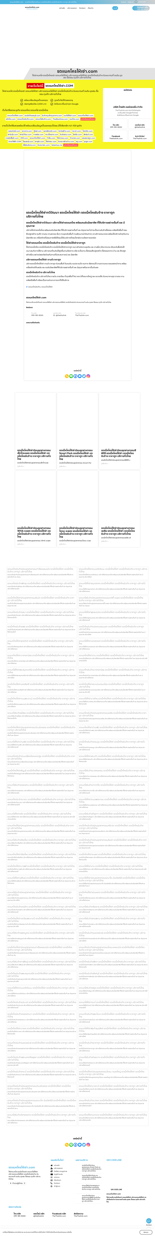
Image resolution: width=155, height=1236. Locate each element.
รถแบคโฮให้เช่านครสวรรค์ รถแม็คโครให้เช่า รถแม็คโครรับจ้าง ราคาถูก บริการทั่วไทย (112, 642)
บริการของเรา (72, 8)
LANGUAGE (141, 2)
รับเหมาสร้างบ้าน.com (66, 141)
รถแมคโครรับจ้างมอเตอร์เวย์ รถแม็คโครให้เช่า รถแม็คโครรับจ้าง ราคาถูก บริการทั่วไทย (40, 1044)
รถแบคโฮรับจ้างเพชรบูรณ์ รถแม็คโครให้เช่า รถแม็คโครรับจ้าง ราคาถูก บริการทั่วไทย (40, 934)
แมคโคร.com (74, 119)
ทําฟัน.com (51, 138)
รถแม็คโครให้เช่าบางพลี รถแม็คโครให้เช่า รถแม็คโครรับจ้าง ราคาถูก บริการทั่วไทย (41, 866)
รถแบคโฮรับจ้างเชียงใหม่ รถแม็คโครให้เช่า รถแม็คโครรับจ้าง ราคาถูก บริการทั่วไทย (41, 840)
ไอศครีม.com (88, 131)
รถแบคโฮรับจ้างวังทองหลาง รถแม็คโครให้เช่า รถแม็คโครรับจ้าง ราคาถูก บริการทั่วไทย (41, 1116)
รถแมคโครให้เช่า (47, 286)
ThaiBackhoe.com (60, 119)
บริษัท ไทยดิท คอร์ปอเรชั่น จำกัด (128, 107)
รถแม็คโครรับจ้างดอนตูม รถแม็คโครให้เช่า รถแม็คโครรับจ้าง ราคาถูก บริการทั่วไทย (112, 743)
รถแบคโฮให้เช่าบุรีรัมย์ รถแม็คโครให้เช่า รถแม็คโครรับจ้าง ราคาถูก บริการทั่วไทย (40, 878)
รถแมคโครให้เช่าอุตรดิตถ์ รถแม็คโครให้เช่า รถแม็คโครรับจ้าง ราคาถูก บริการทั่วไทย (40, 642)
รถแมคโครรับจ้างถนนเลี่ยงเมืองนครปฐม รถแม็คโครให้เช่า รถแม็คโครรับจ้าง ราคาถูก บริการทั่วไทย (41, 757)
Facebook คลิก (80, 313)
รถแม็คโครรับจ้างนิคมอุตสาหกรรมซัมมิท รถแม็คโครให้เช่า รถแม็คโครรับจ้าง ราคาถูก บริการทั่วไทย (113, 841)
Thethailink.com (116, 138)
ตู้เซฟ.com (38, 131)
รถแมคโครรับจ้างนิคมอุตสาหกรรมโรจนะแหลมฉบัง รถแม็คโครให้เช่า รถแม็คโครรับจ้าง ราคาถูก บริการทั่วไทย (112, 949)
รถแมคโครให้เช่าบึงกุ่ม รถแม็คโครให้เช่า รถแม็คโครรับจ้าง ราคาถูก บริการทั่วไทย (91, 1177)
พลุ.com (79, 141)
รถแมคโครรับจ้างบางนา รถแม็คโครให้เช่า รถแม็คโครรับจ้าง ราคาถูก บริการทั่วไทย (41, 799)
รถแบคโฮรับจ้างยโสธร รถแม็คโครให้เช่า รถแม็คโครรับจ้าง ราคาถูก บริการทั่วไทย (40, 713)
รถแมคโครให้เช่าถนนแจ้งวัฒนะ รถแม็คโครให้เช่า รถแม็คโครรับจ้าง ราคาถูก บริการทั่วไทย (113, 570)
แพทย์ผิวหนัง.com (50, 131)
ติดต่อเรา (123, 2)
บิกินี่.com (24, 138)
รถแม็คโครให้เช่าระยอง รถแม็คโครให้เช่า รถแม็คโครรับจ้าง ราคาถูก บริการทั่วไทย (112, 854)
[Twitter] (84, 376)
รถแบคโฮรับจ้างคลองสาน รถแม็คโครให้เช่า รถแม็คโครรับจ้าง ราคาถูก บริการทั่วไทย (40, 786)
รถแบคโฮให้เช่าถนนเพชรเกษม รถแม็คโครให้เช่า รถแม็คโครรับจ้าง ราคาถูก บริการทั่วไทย (112, 801)
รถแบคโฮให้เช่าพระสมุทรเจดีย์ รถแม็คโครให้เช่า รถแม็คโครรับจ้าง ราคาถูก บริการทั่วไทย (40, 671)
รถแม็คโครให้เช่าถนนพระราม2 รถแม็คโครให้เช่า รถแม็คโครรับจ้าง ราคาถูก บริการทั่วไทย (41, 700)
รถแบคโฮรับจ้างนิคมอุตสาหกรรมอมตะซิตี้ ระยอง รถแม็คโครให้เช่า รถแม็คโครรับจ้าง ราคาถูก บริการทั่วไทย (111, 599)
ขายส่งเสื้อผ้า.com (12, 138)
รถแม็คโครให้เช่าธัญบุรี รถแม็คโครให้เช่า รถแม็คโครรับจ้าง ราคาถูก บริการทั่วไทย (40, 770)
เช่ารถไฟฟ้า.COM (14, 141)
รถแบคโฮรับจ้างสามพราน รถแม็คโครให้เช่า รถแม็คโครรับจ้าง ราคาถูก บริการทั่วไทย (112, 920)
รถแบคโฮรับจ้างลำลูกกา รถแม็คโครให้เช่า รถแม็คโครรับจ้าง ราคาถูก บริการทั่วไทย (113, 813)
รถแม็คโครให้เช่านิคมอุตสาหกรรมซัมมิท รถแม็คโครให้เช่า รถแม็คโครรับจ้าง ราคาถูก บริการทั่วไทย (40, 599)
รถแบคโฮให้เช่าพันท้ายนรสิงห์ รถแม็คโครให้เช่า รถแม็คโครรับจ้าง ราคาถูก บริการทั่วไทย (112, 1030)
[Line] (71, 376)
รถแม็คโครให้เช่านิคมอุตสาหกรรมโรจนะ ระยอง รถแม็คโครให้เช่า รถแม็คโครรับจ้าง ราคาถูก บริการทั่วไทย (76, 532)
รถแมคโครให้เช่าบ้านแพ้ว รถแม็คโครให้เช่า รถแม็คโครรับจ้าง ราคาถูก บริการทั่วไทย (113, 727)
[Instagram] (88, 376)
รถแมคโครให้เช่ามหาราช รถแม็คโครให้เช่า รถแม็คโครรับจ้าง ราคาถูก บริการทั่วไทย (113, 1115)
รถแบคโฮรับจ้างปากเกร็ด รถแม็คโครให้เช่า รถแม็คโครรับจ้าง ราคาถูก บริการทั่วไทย (112, 786)
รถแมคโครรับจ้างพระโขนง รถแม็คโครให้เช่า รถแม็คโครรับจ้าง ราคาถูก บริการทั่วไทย (112, 1015)
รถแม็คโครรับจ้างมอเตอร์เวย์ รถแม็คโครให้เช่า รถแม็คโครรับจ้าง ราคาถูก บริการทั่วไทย (112, 934)
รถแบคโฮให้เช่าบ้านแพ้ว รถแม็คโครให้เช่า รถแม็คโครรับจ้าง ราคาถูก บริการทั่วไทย (40, 741)
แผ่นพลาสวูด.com (88, 138)
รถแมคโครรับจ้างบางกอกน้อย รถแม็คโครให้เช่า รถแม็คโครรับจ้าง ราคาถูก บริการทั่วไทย (113, 671)
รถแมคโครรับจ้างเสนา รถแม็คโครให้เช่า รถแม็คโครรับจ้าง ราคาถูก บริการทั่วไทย (40, 612)
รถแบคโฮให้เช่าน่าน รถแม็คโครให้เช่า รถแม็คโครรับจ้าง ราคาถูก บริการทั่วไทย (111, 866)
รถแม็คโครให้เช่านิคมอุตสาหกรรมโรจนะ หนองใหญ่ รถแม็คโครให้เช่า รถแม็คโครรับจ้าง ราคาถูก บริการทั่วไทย (111, 1073)
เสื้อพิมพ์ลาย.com (29, 145)
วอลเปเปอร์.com (14, 131)
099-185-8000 (142, 9)
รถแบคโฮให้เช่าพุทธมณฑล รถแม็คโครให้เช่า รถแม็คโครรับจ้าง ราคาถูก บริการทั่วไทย (112, 613)
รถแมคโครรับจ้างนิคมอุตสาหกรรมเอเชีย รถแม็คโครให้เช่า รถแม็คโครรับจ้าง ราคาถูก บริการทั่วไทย (112, 714)
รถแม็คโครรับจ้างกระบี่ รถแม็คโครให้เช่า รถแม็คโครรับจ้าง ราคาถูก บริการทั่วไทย (40, 1071)
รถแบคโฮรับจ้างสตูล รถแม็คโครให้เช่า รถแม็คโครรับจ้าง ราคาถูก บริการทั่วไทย (111, 988)
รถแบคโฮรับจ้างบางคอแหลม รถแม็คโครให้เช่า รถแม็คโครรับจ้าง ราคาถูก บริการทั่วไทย (112, 772)
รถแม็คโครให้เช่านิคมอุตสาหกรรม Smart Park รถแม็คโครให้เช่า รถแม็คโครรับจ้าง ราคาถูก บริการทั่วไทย (76, 454)
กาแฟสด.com (38, 134)
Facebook (116, 136)
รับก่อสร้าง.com (64, 131)
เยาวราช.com (27, 131)
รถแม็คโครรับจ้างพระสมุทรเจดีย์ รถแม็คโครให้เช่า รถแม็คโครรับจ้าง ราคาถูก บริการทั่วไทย (38, 975)
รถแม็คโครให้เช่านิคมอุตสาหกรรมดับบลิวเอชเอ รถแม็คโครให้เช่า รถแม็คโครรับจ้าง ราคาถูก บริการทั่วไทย (41, 729)
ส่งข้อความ (78, 1213)
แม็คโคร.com (11, 119)
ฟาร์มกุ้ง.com (13, 134)
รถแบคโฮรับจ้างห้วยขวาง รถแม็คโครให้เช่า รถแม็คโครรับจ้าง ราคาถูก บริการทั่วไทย (112, 1058)
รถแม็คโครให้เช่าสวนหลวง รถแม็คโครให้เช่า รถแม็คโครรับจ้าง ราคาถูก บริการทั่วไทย (112, 894)
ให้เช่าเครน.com (62, 138)
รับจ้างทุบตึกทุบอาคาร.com (52, 115)
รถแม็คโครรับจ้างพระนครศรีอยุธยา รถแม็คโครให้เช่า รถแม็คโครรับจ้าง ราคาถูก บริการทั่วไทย (40, 1058)
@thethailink (140, 127)
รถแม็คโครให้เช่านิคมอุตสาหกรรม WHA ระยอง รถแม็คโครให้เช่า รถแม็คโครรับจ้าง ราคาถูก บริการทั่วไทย (34, 532)
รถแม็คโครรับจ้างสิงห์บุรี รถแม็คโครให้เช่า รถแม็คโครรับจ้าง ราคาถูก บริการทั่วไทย (113, 973)
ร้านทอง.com (75, 138)
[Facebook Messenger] (80, 376)
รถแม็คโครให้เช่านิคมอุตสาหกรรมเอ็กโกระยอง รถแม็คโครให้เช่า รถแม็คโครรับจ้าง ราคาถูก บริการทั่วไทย (34, 454)
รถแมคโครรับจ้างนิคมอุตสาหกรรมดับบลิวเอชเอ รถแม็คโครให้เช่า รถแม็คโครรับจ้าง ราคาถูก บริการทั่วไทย (39, 1087)
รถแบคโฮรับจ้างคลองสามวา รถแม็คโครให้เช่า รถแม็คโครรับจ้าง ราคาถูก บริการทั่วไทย (91, 1187)
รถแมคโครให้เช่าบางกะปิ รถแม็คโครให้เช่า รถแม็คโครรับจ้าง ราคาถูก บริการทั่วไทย (113, 1086)
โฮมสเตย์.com (28, 141)
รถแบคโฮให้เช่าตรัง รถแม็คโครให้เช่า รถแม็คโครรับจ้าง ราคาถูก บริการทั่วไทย (39, 813)
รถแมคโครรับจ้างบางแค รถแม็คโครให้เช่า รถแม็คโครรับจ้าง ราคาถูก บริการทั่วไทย (113, 1100)
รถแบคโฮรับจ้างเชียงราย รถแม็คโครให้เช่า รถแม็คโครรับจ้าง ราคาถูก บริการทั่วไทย (113, 906)
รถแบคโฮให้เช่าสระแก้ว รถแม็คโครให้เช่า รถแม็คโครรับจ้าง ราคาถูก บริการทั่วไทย (112, 756)
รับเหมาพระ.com (44, 145)
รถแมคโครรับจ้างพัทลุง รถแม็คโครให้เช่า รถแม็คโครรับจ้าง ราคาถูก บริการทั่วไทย (41, 583)
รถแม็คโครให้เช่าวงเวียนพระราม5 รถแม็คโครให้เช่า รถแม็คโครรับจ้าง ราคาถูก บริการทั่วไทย (39, 920)
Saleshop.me (56, 145)
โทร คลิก (116, 125)
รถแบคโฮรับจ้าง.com (43, 119)
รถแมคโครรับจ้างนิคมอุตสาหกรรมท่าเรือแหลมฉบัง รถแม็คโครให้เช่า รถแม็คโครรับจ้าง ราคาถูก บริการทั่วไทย (40, 570)
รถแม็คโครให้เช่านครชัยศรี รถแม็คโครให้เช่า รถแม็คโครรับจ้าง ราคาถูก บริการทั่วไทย (40, 685)
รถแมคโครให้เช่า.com (85, 115)
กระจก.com (76, 131)
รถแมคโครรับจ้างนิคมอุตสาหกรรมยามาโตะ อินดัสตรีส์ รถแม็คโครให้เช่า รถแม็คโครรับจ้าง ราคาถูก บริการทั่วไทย (41, 1102)
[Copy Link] (67, 376)
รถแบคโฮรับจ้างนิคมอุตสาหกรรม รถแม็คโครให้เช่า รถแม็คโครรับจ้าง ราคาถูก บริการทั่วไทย (39, 894)
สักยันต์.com (88, 134)
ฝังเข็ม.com (77, 134)
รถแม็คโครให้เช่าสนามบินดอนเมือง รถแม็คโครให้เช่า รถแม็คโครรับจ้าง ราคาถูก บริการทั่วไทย (111, 685)
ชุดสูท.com (88, 141)
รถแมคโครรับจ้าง (34, 286)
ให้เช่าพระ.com (51, 141)
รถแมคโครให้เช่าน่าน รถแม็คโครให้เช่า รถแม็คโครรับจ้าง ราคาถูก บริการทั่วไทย (111, 655)
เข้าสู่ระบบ (130, 2)
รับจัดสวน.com (65, 134)
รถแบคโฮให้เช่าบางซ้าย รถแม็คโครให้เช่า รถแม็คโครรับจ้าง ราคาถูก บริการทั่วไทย (112, 698)
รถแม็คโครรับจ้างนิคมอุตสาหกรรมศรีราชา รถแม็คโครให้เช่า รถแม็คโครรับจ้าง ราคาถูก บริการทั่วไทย (111, 827)
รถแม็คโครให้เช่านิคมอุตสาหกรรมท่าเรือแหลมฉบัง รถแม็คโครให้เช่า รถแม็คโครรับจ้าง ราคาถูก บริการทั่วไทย (39, 949)
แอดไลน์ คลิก (140, 125)
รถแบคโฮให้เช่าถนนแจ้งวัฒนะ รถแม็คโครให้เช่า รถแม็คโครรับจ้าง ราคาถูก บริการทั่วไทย (40, 989)
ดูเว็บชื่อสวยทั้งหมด (88, 119)
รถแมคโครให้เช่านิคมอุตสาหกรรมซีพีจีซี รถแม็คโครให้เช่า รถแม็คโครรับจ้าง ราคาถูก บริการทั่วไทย (91, 1198)
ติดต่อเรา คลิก (142, 7)
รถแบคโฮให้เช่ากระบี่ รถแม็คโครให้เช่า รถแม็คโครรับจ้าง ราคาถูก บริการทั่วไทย (111, 1002)
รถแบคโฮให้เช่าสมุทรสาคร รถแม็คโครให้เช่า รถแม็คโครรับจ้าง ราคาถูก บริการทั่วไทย (112, 585)
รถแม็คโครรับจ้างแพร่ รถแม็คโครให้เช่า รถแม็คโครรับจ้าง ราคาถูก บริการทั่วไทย (40, 626)
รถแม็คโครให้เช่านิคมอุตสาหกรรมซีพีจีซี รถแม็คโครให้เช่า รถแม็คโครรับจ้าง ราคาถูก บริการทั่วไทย (118, 453)
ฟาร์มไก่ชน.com (26, 134)
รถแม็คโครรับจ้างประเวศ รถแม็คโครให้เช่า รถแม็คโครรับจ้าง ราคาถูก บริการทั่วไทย (41, 1002)
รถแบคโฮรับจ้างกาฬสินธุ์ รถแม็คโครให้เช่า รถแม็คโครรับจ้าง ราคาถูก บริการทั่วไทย (41, 961)
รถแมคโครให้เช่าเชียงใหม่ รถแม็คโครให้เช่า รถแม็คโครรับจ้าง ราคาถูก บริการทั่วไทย (41, 854)
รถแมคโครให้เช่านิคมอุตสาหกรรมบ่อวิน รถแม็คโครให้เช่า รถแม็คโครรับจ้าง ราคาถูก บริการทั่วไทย (40, 827)
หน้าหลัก (62, 8)
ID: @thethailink (59, 315)
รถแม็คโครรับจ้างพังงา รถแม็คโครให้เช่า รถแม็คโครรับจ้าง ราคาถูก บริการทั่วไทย (112, 961)
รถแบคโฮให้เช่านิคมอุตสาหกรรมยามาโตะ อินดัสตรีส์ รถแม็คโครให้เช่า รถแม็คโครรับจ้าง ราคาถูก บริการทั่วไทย (112, 879)
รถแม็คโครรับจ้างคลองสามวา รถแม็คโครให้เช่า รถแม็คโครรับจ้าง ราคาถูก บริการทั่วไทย (41, 1015)
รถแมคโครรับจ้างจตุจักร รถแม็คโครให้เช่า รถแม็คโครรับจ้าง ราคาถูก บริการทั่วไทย (41, 906)
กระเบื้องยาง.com (51, 134)
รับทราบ (146, 1232)
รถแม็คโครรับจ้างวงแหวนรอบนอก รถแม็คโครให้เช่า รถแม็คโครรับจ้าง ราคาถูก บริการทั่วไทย (111, 628)
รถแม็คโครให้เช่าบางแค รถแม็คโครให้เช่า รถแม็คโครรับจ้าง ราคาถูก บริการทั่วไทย (40, 1028)
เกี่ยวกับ (90, 8)
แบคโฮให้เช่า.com (70, 115)
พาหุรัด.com (39, 141)
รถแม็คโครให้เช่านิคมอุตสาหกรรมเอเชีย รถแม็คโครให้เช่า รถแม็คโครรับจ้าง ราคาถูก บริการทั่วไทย (118, 531)
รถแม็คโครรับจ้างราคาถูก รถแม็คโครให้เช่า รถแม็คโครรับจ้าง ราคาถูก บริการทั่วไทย (112, 1044)
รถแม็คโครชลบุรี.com (32, 115)
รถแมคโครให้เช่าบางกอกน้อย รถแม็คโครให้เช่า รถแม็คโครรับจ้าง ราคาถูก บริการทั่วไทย (40, 657)
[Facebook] (75, 376)
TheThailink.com (140, 138)
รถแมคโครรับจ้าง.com (25, 119)
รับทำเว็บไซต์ (139, 136)
